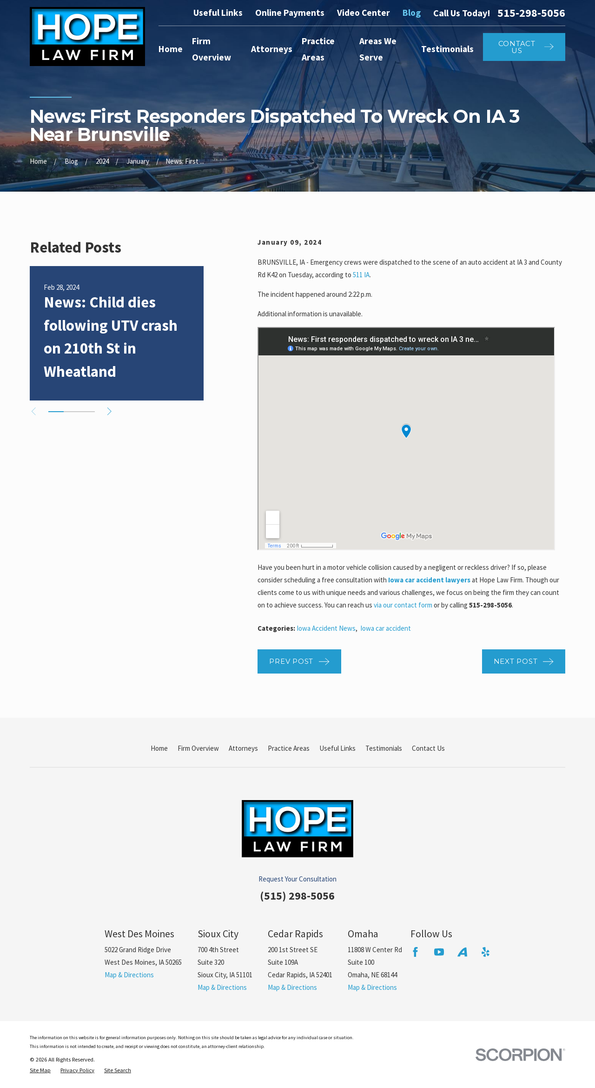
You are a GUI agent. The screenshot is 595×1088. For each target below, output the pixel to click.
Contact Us (428, 748)
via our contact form (403, 605)
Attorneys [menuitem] (271, 48)
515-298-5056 (531, 13)
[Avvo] (462, 952)
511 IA (361, 274)
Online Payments (289, 12)
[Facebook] (415, 952)
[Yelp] (485, 952)
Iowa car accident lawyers (429, 579)
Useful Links (218, 12)
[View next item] (109, 411)
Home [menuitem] (171, 48)
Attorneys (243, 748)
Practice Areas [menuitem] (318, 49)
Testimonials (383, 748)
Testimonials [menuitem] (447, 48)
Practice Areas (289, 748)
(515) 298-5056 (297, 895)
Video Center (363, 12)
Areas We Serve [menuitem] (378, 49)
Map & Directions (129, 974)
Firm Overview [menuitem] (211, 49)
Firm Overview (198, 748)
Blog (412, 12)
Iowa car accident (385, 628)
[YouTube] (439, 952)
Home (159, 748)
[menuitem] (40, 1070)
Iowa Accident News (326, 628)
